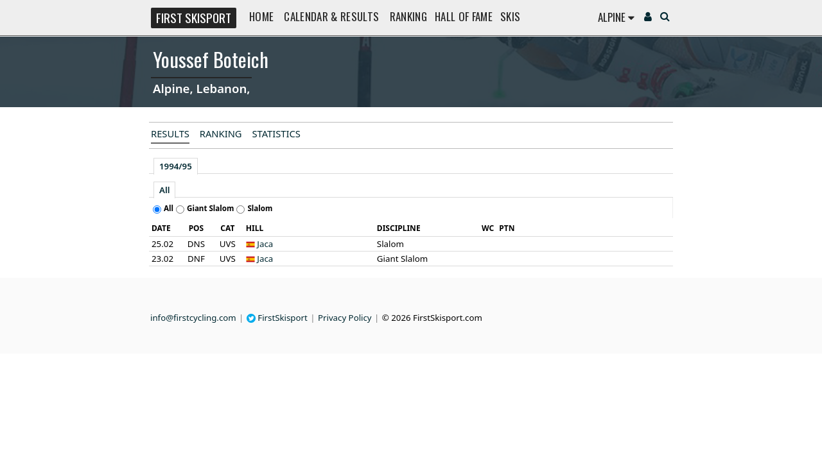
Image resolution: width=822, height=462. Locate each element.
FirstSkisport (277, 317)
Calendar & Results (331, 16)
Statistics (276, 133)
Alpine (616, 17)
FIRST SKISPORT (193, 17)
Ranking (408, 16)
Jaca (265, 244)
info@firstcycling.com (193, 317)
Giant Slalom (210, 208)
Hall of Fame (464, 16)
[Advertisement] (67, 190)
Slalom (259, 208)
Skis (510, 16)
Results (170, 133)
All (164, 190)
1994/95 (175, 166)
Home (261, 16)
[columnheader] (164, 228)
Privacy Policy (345, 317)
